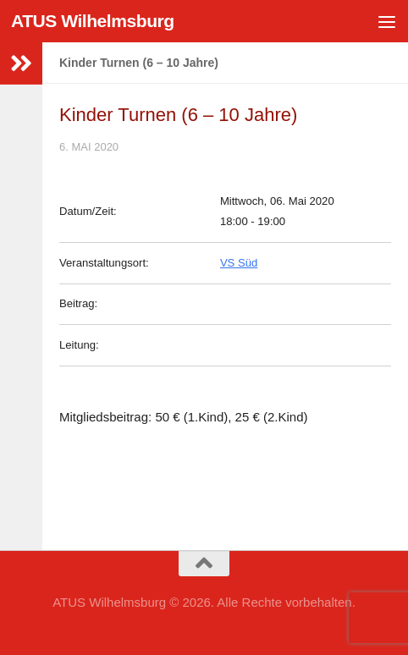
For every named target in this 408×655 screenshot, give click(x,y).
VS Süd (238, 262)
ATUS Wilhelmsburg (92, 20)
